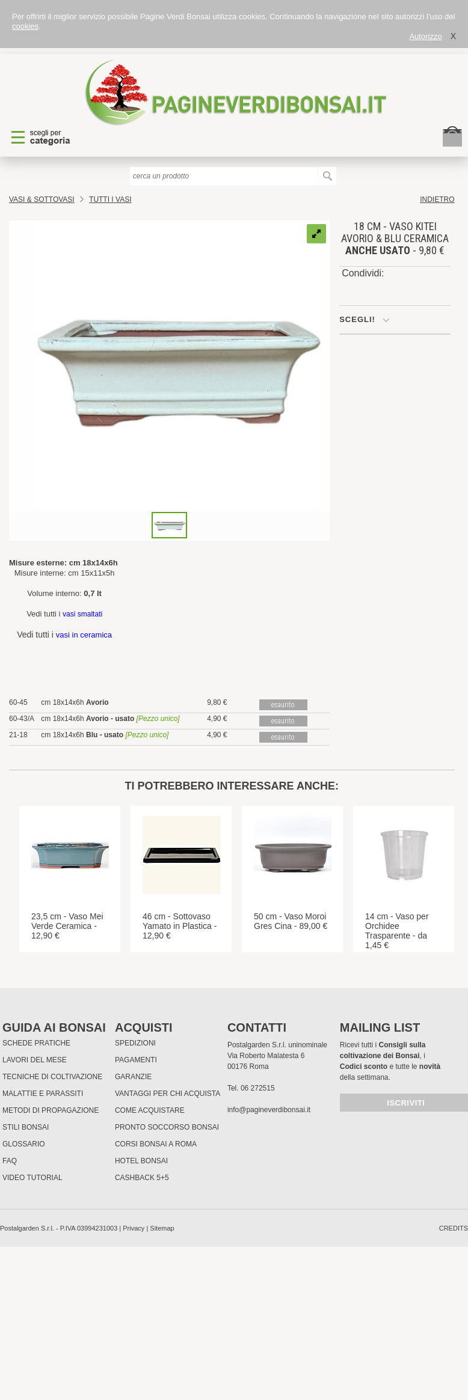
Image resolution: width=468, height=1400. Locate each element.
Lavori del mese (34, 1060)
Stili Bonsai (25, 1127)
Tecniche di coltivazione (52, 1077)
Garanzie (133, 1077)
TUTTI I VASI (110, 199)
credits (453, 1228)
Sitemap (162, 1228)
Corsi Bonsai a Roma (156, 1144)
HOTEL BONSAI (141, 1161)
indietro (437, 199)
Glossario (23, 1144)
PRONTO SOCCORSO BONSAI (167, 1127)
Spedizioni (135, 1043)
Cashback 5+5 (142, 1177)
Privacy (133, 1228)
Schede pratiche (36, 1043)
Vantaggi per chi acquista (167, 1093)
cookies (25, 26)
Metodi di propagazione (50, 1110)
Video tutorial (32, 1177)
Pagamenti (136, 1060)
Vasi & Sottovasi (42, 199)
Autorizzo (425, 36)
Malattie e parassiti (42, 1093)
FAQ (9, 1161)
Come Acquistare (150, 1110)
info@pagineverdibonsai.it (268, 1110)
